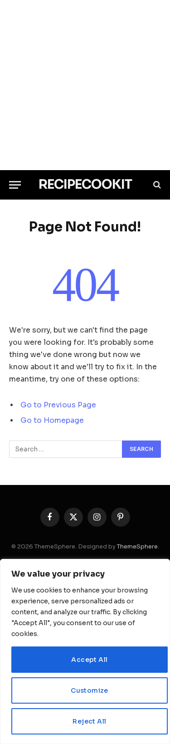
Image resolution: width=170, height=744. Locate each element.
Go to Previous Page (58, 405)
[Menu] (15, 185)
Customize (89, 690)
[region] (85, 651)
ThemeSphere (137, 546)
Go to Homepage (52, 420)
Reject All (89, 721)
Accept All (89, 660)
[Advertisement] (85, 85)
